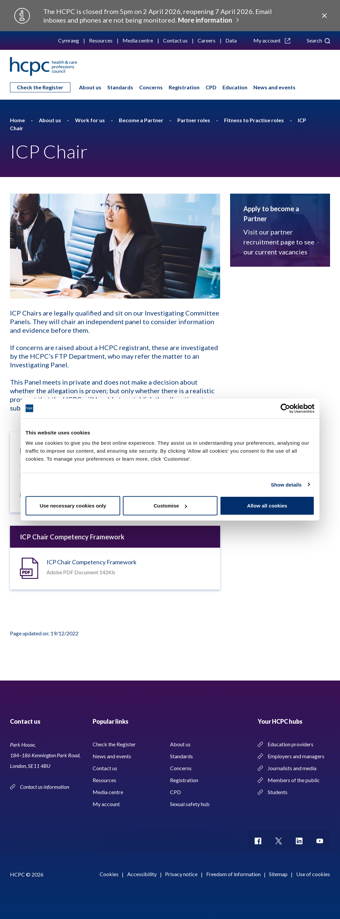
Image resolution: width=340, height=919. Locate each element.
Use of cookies (313, 874)
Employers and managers (296, 756)
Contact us (175, 40)
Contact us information (45, 786)
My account (271, 40)
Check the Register (40, 87)
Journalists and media (292, 768)
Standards (120, 87)
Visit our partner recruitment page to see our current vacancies (280, 242)
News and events (274, 87)
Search (318, 40)
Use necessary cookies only (73, 505)
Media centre (138, 40)
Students (278, 792)
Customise (170, 505)
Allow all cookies (267, 505)
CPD (211, 87)
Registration (184, 87)
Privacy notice (181, 874)
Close (324, 15)
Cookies (109, 874)
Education (234, 87)
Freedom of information (233, 874)
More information (205, 20)
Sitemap (278, 874)
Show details (286, 484)
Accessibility (142, 874)
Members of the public (294, 780)
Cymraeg (68, 40)
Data (231, 40)
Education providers (290, 744)
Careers (206, 40)
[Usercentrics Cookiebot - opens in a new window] (285, 408)
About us (90, 87)
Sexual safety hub (190, 804)
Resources (101, 40)
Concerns (151, 87)
